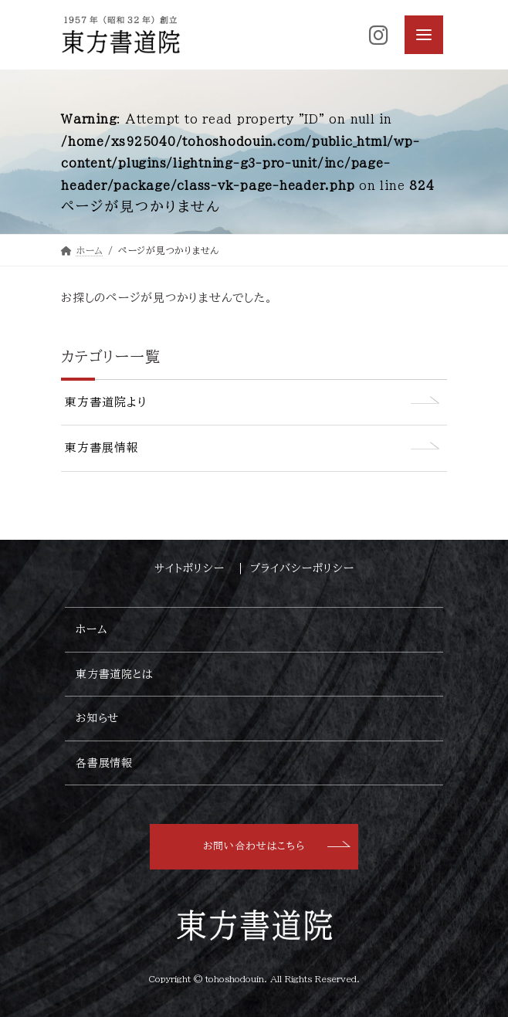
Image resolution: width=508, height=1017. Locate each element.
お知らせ (97, 718)
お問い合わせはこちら (254, 846)
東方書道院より (106, 402)
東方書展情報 (102, 447)
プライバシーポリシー (302, 568)
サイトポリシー (193, 568)
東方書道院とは (114, 673)
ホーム (91, 629)
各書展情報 (104, 762)
